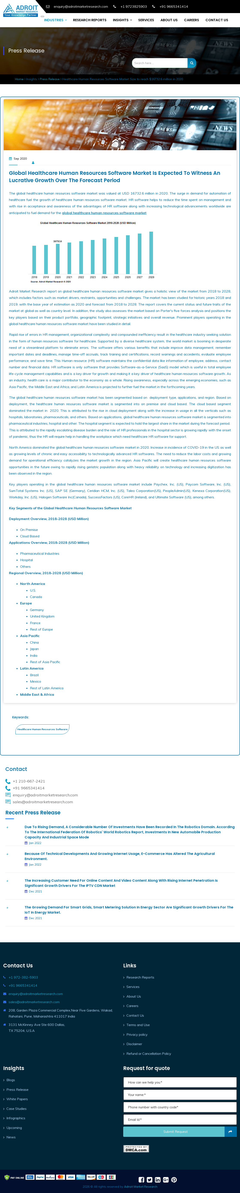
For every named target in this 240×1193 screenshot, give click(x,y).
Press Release (50, 79)
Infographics (15, 1118)
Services (133, 987)
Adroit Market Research (140, 1187)
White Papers (17, 1099)
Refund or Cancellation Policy (148, 1053)
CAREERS (191, 20)
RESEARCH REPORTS (89, 20)
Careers (132, 1006)
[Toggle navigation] (42, 16)
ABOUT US (169, 20)
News (11, 1137)
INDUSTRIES (53, 20)
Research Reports (140, 977)
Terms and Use (138, 1025)
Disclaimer (134, 1044)
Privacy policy (137, 1034)
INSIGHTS (121, 20)
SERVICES (146, 20)
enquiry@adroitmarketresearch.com (36, 994)
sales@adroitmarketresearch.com (34, 1002)
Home (19, 79)
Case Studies (16, 1108)
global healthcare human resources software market (104, 213)
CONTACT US (217, 20)
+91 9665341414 (173, 6)
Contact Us (135, 1015)
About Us (133, 996)
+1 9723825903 (133, 6)
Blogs (10, 1080)
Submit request (200, 1132)
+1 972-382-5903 (23, 977)
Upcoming (14, 1128)
